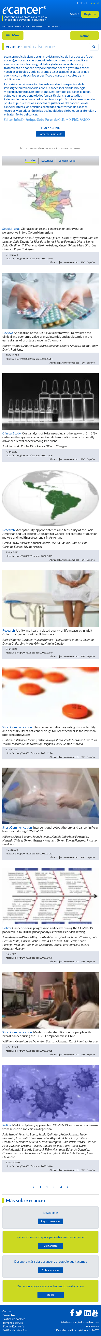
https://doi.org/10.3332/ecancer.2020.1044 (29, 1166)
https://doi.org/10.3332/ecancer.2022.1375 (29, 556)
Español (94, 3)
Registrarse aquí (50, 1221)
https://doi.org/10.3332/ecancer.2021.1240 (29, 652)
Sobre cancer (50, 1270)
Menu (13, 35)
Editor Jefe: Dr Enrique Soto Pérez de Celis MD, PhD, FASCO (47, 119)
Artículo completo (69, 262)
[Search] (94, 47)
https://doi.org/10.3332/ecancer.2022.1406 (29, 455)
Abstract (54, 262)
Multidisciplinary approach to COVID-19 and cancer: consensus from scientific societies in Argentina (50, 1127)
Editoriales (47, 160)
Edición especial (67, 160)
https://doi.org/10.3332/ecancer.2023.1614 (29, 358)
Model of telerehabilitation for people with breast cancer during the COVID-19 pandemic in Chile (46, 1034)
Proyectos (8, 1315)
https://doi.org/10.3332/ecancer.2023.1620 (29, 258)
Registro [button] (90, 14)
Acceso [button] (74, 14)
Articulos (30, 160)
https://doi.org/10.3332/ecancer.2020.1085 (29, 1050)
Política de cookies (13, 1318)
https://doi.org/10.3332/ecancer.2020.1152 (29, 853)
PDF (83, 262)
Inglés (81, 3)
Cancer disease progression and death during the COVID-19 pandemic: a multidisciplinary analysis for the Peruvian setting (47, 930)
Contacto (8, 1311)
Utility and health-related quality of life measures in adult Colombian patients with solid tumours (47, 632)
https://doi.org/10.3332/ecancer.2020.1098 (29, 957)
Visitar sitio (51, 1245)
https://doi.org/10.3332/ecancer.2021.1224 (29, 753)
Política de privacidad (15, 1330)
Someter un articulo (50, 134)
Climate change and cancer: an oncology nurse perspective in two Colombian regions (42, 230)
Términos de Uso (12, 1322)
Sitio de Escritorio (13, 1326)
